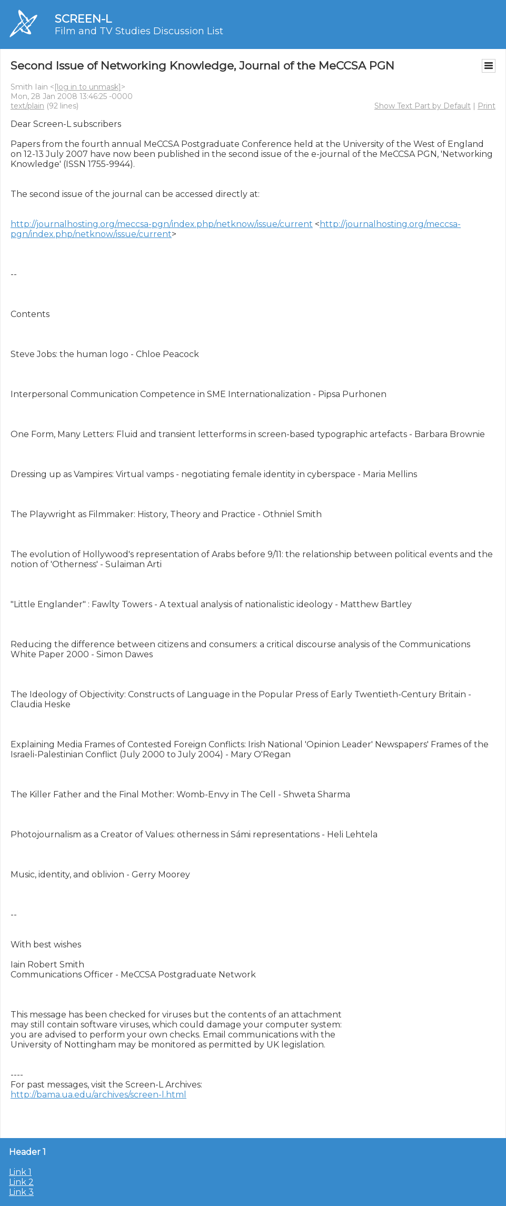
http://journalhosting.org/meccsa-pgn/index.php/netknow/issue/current (162, 224)
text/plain (27, 106)
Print (486, 106)
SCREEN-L (83, 18)
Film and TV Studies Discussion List (139, 31)
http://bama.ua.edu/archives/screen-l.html (98, 1095)
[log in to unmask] (87, 87)
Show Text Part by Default (422, 106)
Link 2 (21, 1182)
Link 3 (21, 1192)
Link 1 (20, 1172)
